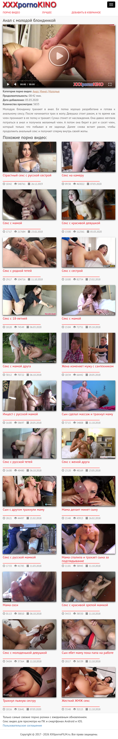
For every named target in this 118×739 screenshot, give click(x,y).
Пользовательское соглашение (22, 725)
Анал (36, 91)
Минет (43, 91)
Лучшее (47, 12)
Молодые (54, 91)
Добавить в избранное (86, 12)
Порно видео (11, 12)
